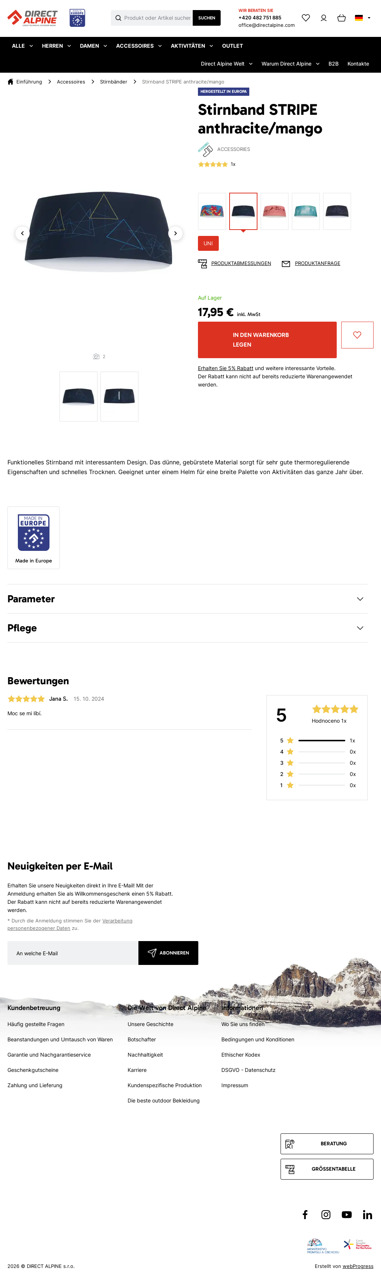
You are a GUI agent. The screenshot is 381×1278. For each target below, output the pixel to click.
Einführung (29, 82)
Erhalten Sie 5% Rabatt (225, 368)
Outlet (232, 45)
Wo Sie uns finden (243, 1024)
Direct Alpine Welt (227, 63)
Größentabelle (334, 1169)
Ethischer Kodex (240, 1054)
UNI (208, 243)
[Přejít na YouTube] (347, 1215)
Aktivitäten (192, 45)
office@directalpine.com (266, 25)
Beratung (334, 1143)
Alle (22, 45)
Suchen (206, 17)
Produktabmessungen (241, 263)
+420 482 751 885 (259, 17)
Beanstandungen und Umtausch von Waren (60, 1039)
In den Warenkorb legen (261, 339)
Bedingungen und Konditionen (257, 1039)
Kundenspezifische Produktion (165, 1085)
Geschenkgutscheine (32, 1070)
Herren (56, 45)
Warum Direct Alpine (291, 63)
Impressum (234, 1085)
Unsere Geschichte (150, 1024)
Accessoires (139, 45)
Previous (22, 233)
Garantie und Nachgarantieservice (49, 1054)
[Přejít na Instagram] (326, 1215)
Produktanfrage (317, 263)
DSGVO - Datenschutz (248, 1070)
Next (175, 233)
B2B (334, 63)
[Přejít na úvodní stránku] (46, 18)
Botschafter (142, 1039)
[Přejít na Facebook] (305, 1215)
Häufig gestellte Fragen (35, 1024)
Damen (93, 45)
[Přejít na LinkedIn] (368, 1215)
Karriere (137, 1070)
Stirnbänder (113, 82)
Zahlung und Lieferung (35, 1085)
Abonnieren (174, 953)
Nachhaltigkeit (145, 1054)
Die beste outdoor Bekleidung (164, 1100)
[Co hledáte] (158, 18)
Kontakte (358, 63)
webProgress (358, 1266)
